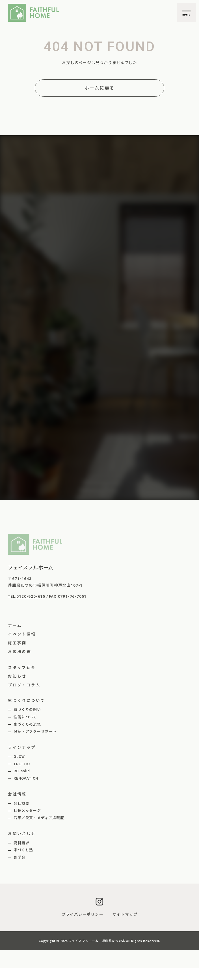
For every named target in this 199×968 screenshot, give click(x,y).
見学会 (19, 857)
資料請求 (21, 843)
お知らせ (17, 676)
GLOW (19, 756)
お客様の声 (19, 651)
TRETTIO (22, 764)
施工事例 (17, 643)
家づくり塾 (23, 850)
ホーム (15, 625)
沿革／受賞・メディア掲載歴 (39, 818)
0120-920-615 (30, 596)
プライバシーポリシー (82, 914)
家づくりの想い (27, 710)
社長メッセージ (27, 810)
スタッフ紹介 (22, 667)
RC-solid (22, 771)
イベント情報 (22, 634)
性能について (25, 717)
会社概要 (21, 803)
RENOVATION (26, 778)
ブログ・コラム (24, 685)
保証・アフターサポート (35, 731)
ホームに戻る (99, 88)
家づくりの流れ (27, 724)
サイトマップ (125, 914)
